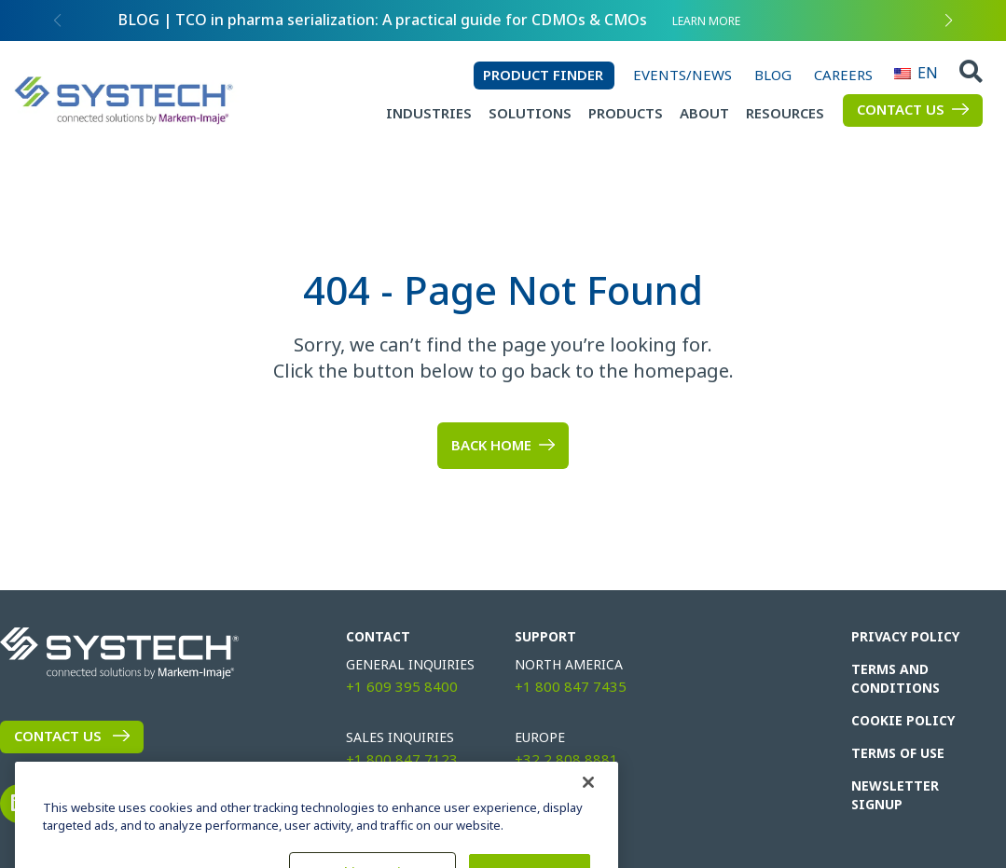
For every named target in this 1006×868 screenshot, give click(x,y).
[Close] (588, 806)
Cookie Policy (903, 720)
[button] (949, 20)
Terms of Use (897, 753)
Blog (773, 75)
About (704, 113)
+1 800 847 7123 (402, 760)
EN (902, 73)
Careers (843, 75)
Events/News (682, 75)
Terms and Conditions (895, 678)
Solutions (530, 113)
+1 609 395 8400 (402, 687)
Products (625, 113)
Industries (429, 113)
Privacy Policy (905, 636)
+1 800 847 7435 (571, 687)
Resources (785, 113)
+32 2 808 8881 (566, 760)
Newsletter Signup (895, 795)
